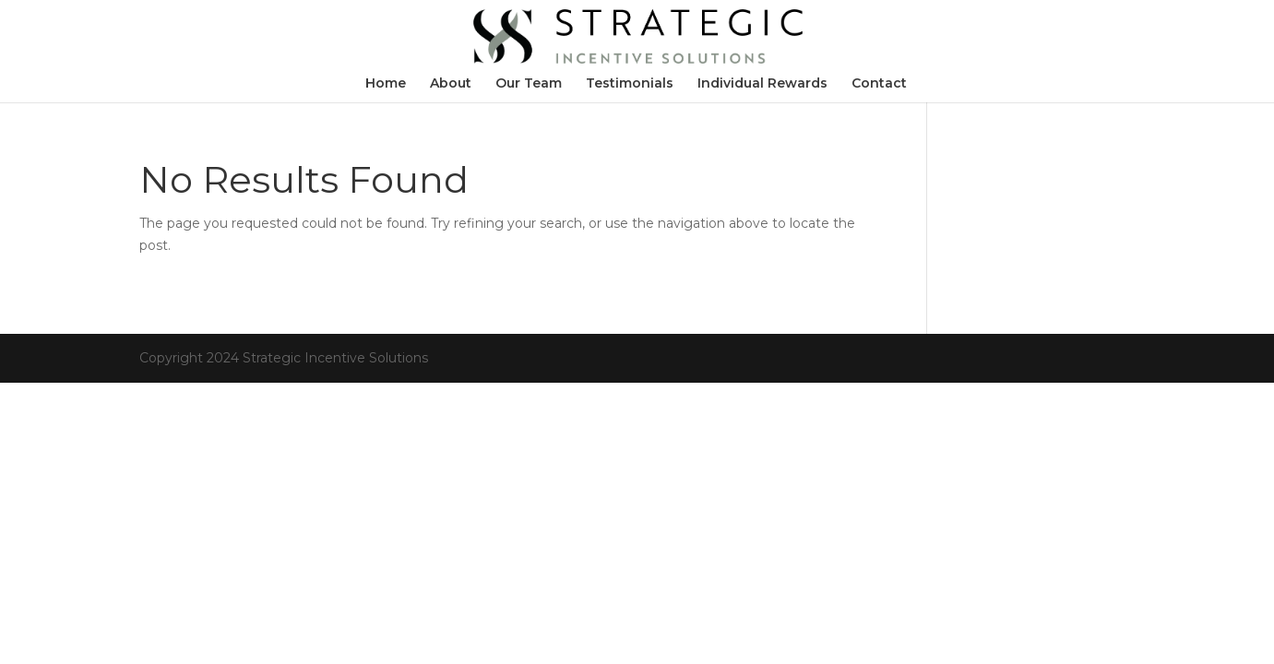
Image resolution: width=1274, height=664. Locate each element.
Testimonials (629, 84)
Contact (879, 84)
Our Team (528, 84)
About (450, 84)
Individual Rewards (762, 84)
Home (385, 84)
